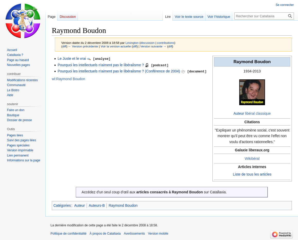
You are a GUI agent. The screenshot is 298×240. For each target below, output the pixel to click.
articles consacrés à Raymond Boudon (169, 192)
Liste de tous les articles (252, 174)
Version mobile (158, 233)
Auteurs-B (97, 205)
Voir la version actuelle (116, 46)
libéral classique (258, 113)
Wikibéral (252, 158)
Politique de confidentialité (68, 233)
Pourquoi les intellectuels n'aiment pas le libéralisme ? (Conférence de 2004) (118, 71)
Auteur (239, 113)
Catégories (62, 205)
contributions (165, 42)
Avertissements (134, 233)
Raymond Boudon (123, 205)
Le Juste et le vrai (71, 58)
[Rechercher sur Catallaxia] (264, 16)
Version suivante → (153, 46)
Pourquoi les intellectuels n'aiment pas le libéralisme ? (100, 65)
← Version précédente (83, 46)
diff (64, 46)
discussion (147, 42)
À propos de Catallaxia (105, 233)
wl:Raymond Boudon (68, 78)
